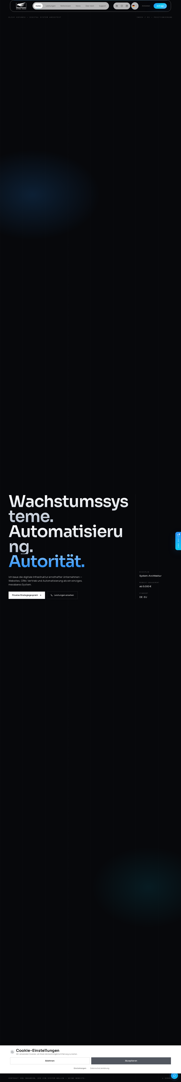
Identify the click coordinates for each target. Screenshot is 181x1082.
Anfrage (160, 6)
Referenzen (65, 6)
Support (102, 6)
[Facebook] (117, 6)
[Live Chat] (178, 541)
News (78, 6)
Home (38, 6)
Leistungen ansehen (62, 596)
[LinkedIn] (127, 6)
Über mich (89, 6)
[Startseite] (21, 5)
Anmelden (146, 6)
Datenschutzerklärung (99, 1068)
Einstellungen (80, 1068)
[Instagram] (122, 6)
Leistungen (51, 6)
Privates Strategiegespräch (26, 596)
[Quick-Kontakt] (174, 1075)
